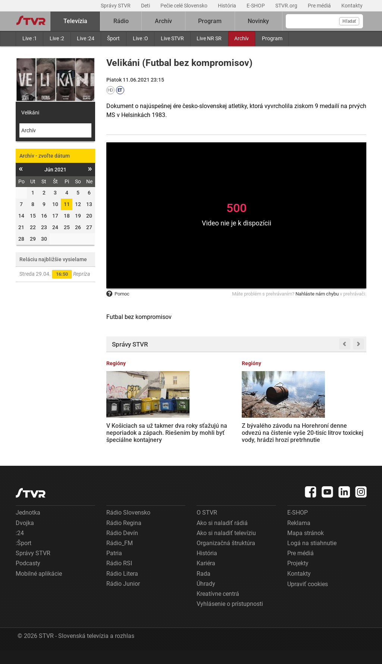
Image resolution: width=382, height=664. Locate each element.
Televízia (75, 21)
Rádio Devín (122, 546)
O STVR (207, 526)
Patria (114, 566)
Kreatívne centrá (218, 607)
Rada (203, 587)
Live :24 (85, 38)
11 (67, 204)
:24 (20, 546)
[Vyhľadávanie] (324, 21)
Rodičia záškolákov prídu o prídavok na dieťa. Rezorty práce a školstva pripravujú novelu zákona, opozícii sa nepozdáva (337, 432)
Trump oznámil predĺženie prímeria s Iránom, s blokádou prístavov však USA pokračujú (270, 425)
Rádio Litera (122, 587)
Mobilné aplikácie (39, 587)
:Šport (23, 556)
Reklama (298, 536)
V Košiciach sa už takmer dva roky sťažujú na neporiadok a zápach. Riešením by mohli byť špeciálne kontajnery (134, 432)
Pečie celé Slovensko (184, 6)
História (227, 6)
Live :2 (57, 38)
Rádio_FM (119, 556)
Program (272, 38)
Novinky (258, 21)
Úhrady (206, 597)
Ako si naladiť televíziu (226, 546)
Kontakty (352, 6)
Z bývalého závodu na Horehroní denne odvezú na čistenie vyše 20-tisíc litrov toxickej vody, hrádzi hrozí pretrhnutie (201, 428)
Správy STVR (116, 6)
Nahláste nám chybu (317, 294)
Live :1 (29, 38)
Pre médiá (320, 6)
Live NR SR (209, 38)
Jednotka (28, 526)
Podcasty (28, 577)
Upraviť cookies (307, 597)
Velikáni (30, 113)
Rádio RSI (119, 577)
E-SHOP (256, 6)
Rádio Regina (123, 536)
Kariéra (206, 577)
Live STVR (172, 38)
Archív (241, 38)
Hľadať (349, 21)
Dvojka (25, 536)
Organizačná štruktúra (226, 556)
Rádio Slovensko (128, 526)
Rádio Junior (123, 597)
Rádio (121, 21)
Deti (146, 6)
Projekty (298, 577)
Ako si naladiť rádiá (222, 536)
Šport (113, 38)
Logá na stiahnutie (311, 556)
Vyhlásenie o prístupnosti (230, 617)
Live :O (140, 38)
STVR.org (286, 6)
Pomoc (117, 294)
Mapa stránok (305, 546)
